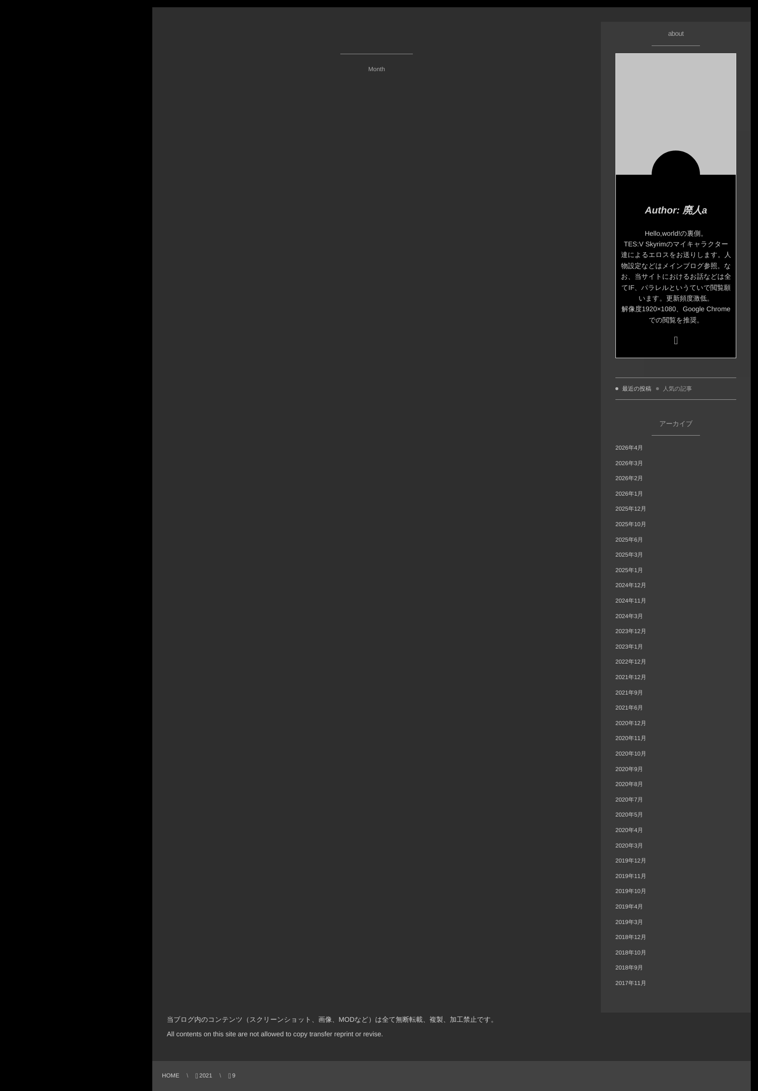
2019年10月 (630, 891)
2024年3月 (629, 616)
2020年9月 (629, 769)
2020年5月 (629, 814)
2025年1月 (629, 570)
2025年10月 (630, 524)
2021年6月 (629, 707)
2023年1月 (629, 646)
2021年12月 (630, 677)
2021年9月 (629, 692)
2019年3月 (629, 922)
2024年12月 (630, 585)
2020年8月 (629, 784)
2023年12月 (630, 631)
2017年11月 (630, 983)
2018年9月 (629, 967)
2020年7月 (629, 799)
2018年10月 (630, 952)
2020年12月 (630, 723)
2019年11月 (630, 876)
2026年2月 (629, 478)
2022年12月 (630, 661)
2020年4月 (629, 830)
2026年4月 (629, 447)
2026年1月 (629, 493)
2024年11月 (630, 600)
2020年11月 (630, 738)
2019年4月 (629, 906)
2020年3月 (629, 845)
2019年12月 (630, 860)
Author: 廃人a (676, 210)
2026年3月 (629, 463)
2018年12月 (630, 937)
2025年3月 (629, 554)
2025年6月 (629, 539)
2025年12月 (630, 508)
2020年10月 (630, 753)
